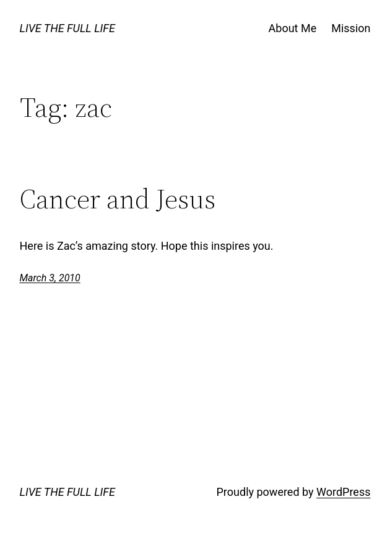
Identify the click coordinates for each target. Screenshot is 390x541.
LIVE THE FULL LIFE (67, 28)
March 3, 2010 (50, 278)
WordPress (343, 491)
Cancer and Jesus (117, 199)
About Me (293, 28)
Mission (350, 28)
